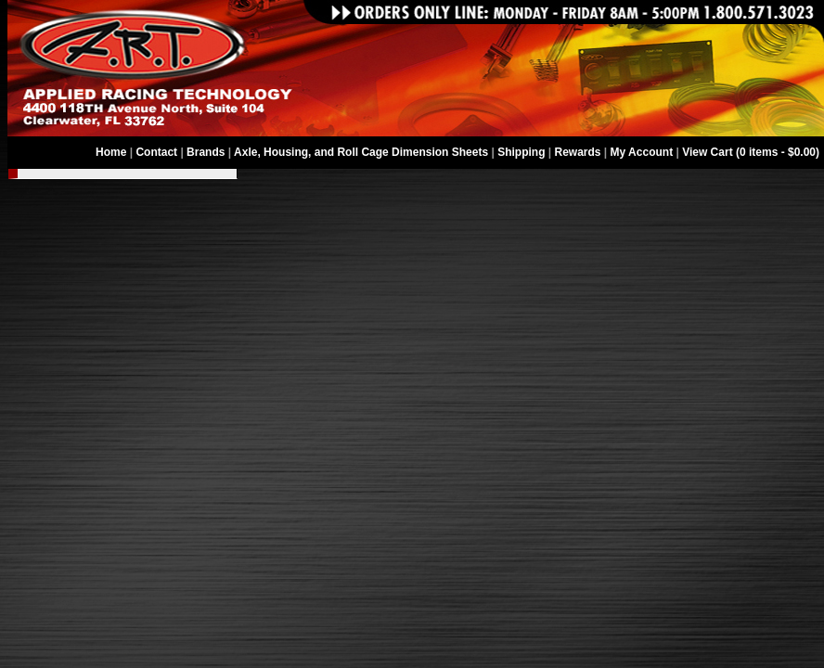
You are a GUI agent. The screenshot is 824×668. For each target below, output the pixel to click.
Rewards (578, 152)
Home (111, 152)
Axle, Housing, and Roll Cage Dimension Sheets (361, 152)
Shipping (521, 152)
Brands (206, 152)
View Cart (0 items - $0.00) (750, 152)
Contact (156, 152)
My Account (642, 152)
